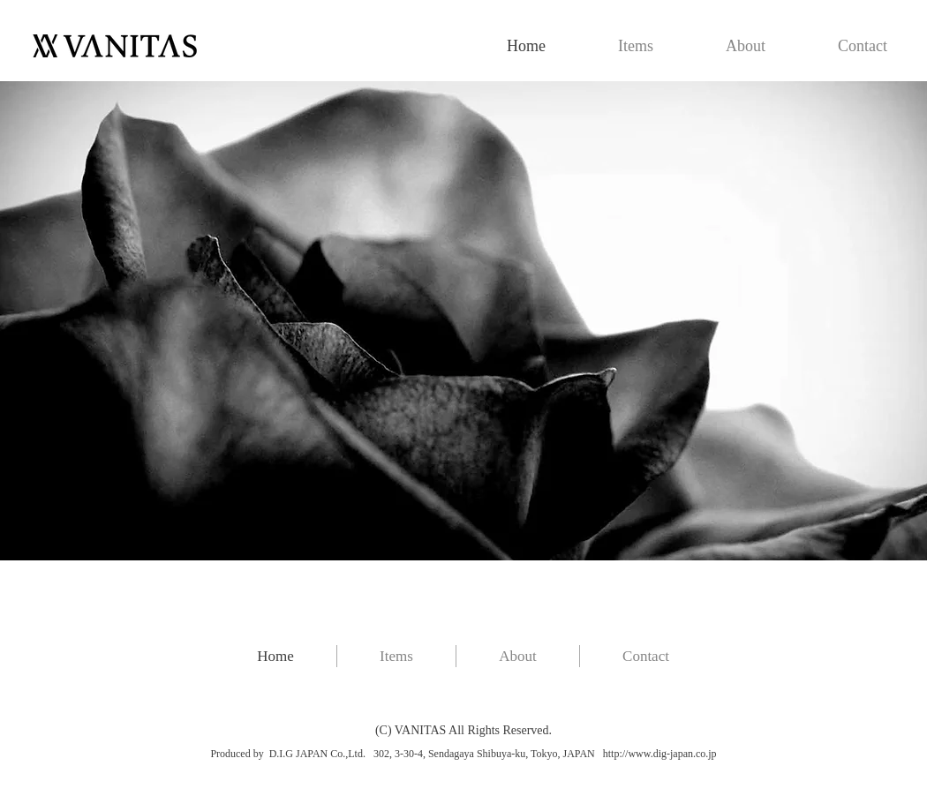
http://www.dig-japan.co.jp (660, 753)
